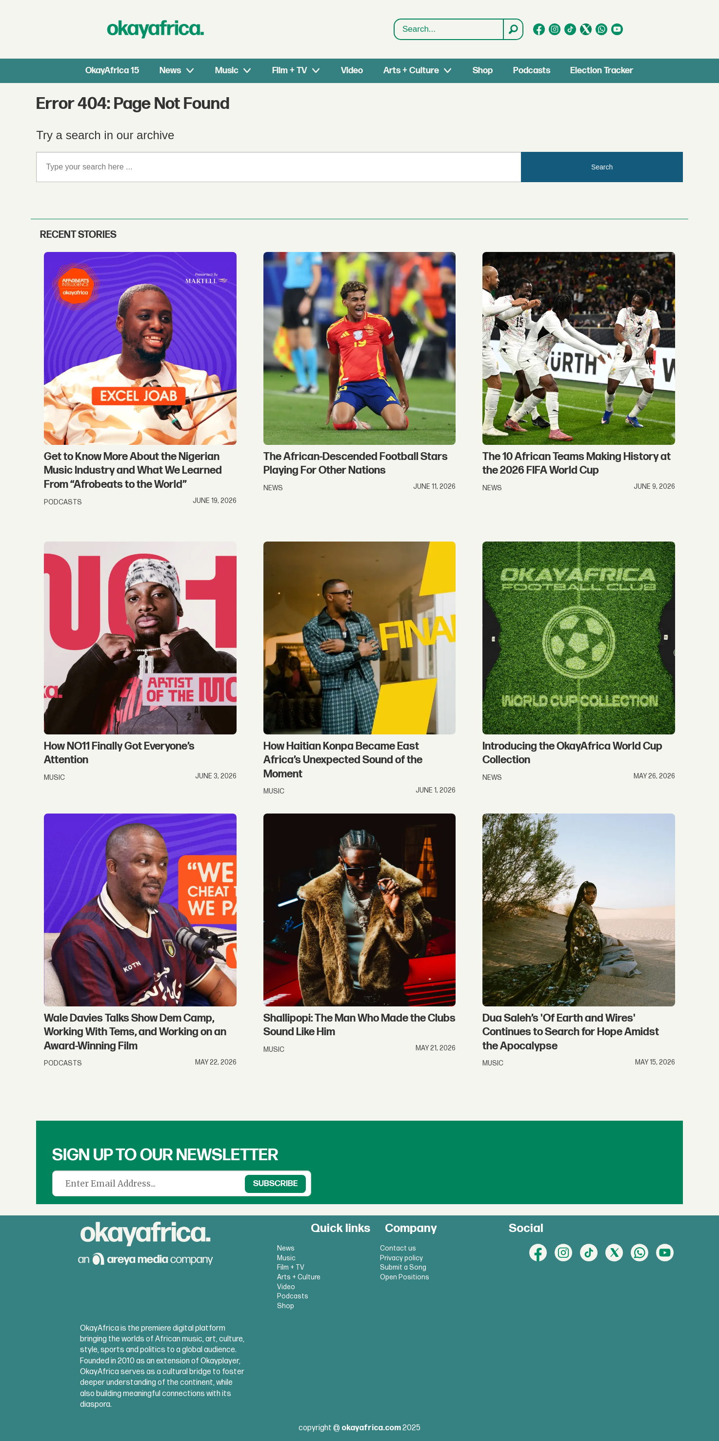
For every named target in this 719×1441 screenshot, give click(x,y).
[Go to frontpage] (155, 29)
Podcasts (531, 70)
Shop (483, 70)
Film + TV (289, 70)
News (170, 70)
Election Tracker (601, 70)
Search (394, 29)
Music (227, 70)
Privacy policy (401, 1258)
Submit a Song (403, 1267)
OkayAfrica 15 (112, 70)
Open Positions (404, 1277)
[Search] (512, 29)
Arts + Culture (411, 70)
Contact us (398, 1248)
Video (352, 70)
